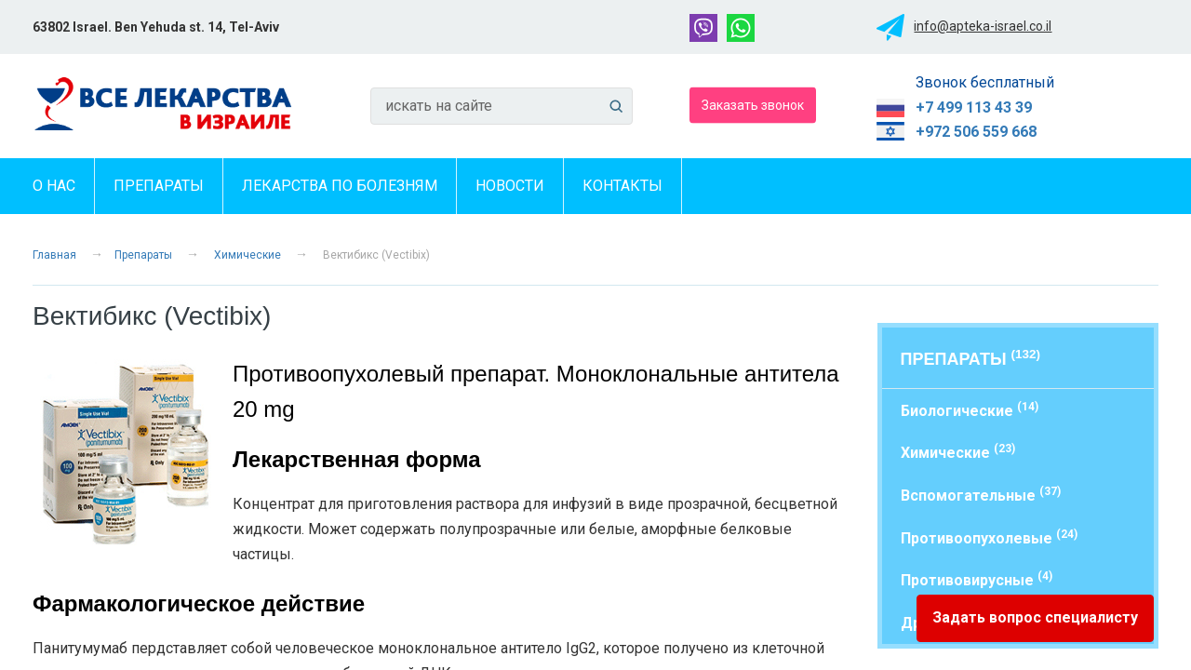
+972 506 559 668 (976, 132)
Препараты (159, 185)
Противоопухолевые (989, 537)
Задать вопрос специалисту (1035, 617)
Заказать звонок (753, 104)
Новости (509, 185)
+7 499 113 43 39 (974, 107)
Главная (54, 254)
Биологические (969, 410)
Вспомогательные (981, 494)
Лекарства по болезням (339, 185)
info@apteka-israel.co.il (982, 26)
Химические (247, 254)
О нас (54, 185)
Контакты (622, 185)
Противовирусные (976, 579)
